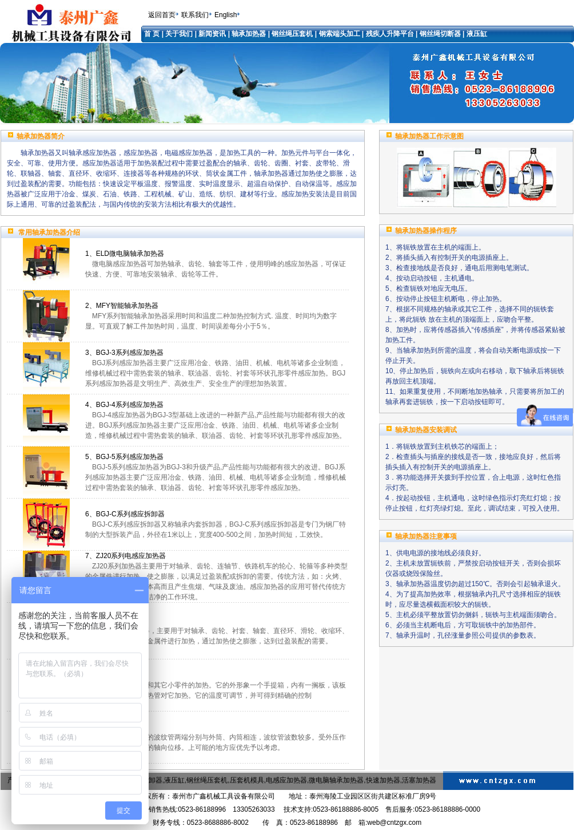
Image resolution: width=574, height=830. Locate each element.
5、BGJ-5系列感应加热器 (124, 457)
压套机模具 (247, 780)
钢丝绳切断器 (440, 34)
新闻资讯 (212, 34)
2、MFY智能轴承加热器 (121, 306)
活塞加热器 (419, 780)
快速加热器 (383, 780)
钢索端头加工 (339, 34)
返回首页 (162, 15)
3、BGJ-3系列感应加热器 (124, 353)
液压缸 (477, 34)
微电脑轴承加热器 (336, 780)
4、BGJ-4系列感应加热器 (124, 405)
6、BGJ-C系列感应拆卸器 (125, 514)
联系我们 (195, 15)
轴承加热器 (249, 34)
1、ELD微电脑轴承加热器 (124, 254)
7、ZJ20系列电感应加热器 (125, 556)
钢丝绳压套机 (292, 34)
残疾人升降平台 (390, 34)
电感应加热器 (286, 780)
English (225, 15)
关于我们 (179, 34)
